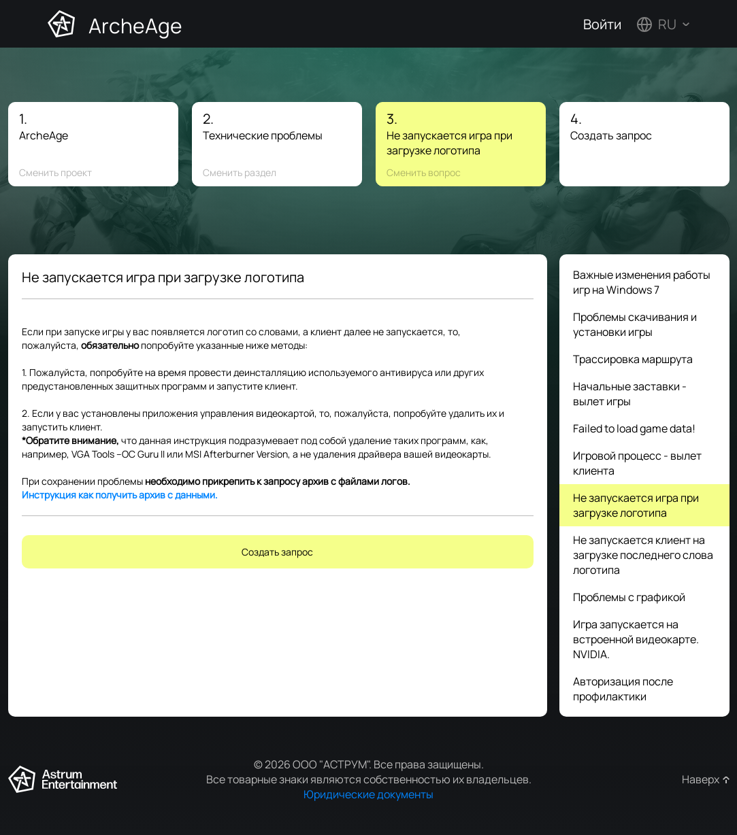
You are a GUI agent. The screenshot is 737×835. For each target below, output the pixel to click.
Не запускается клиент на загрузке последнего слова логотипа (643, 554)
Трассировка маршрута (633, 359)
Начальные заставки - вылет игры (630, 394)
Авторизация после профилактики (623, 689)
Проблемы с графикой (629, 597)
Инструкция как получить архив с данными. (120, 494)
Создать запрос (277, 551)
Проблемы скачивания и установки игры (635, 324)
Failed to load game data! (634, 428)
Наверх (700, 779)
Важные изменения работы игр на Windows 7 (641, 282)
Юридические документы (368, 794)
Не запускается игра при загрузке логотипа (636, 505)
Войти (602, 24)
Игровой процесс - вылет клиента (637, 463)
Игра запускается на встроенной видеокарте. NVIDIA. (636, 639)
